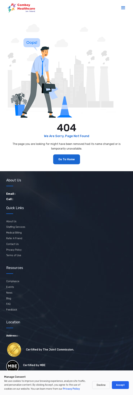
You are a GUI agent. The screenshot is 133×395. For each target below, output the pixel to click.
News (9, 292)
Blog (8, 298)
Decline (101, 385)
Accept (120, 385)
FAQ (8, 304)
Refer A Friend (14, 238)
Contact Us (12, 244)
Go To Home (66, 159)
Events (10, 287)
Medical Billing (14, 232)
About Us (11, 221)
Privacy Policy (13, 249)
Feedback (11, 309)
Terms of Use (13, 255)
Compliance (12, 281)
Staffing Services (15, 227)
